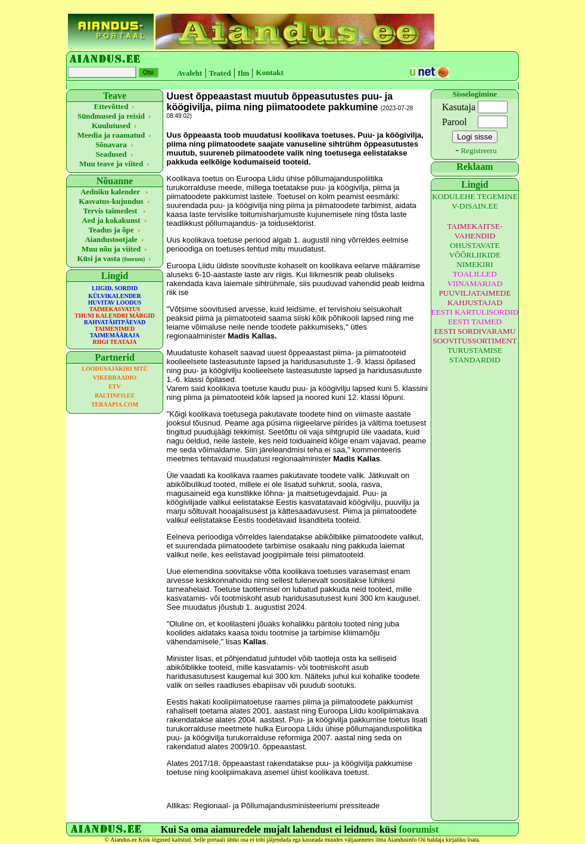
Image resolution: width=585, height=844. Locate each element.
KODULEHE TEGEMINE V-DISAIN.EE (475, 201)
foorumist (419, 829)
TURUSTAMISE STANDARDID (474, 355)
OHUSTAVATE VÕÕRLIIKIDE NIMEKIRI (475, 255)
